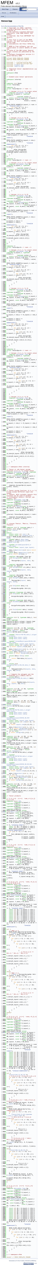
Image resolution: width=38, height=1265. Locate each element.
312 (3, 645)
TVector (15, 530)
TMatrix (15, 631)
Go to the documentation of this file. (12, 26)
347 (3, 720)
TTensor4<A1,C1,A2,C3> (17, 1075)
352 (3, 730)
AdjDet (9, 678)
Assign (21, 98)
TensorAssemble (16, 895)
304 (3, 631)
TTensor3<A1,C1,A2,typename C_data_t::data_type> (20, 1115)
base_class (11, 636)
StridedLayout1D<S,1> (23, 545)
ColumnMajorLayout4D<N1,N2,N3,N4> (19, 764)
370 (3, 768)
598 (3, 1199)
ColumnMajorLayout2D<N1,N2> (25, 641)
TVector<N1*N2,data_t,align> (26, 635)
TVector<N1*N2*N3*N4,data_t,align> (20, 756)
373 (3, 773)
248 (3, 539)
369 (3, 767)
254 (3, 550)
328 (3, 677)
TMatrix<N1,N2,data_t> (22, 665)
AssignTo (16, 578)
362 (3, 751)
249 (3, 541)
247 (3, 535)
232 (3, 506)
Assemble (16, 602)
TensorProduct (16, 1199)
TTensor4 (15, 751)
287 (3, 602)
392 (3, 812)
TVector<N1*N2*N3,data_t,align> (18, 710)
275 (3, 586)
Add (20, 801)
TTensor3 (15, 705)
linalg (2, 16)
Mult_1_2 (14, 812)
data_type (24, 539)
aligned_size (27, 535)
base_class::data (20, 639)
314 (3, 649)
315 (3, 652)
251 (3, 545)
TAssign (19, 476)
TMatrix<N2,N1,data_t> (20, 678)
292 (3, 609)
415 (3, 858)
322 (3, 664)
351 (3, 727)
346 (3, 716)
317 (3, 656)
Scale (15, 609)
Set (14, 586)
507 (3, 1032)
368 (3, 763)
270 (3, 578)
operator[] (19, 550)
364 (3, 755)
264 (3, 567)
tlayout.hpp (19, 65)
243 (3, 530)
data (16, 541)
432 (3, 895)
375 (3, 777)
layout (31, 547)
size (24, 534)
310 (3, 641)
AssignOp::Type (22, 93)
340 (3, 705)
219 (3, 476)
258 (3, 558)
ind (24, 645)
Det (21, 656)
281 (3, 594)
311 (3, 644)
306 (3, 635)
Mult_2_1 (14, 858)
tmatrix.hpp (19, 66)
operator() (19, 649)
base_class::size (20, 637)
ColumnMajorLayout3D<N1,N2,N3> (18, 718)
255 (3, 553)
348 (3, 722)
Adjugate (10, 665)
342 (3, 709)
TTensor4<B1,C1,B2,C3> (17, 1150)
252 (3, 547)
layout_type (11, 546)
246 (3, 534)
